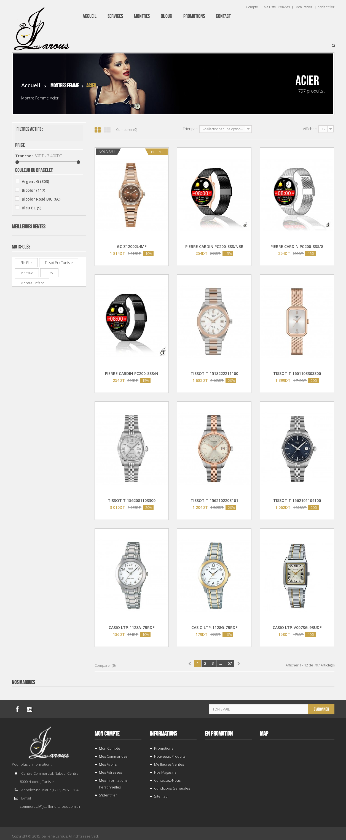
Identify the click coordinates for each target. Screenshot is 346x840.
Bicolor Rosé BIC (41, 199)
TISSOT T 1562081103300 (131, 500)
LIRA (49, 562)
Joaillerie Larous (54, 836)
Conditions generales (172, 788)
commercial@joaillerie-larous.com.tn (50, 806)
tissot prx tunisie (59, 552)
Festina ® (35, 292)
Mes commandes (113, 756)
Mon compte (107, 734)
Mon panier (304, 7)
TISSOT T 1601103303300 (297, 373)
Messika (26, 562)
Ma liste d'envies (277, 7)
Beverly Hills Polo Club (47, 248)
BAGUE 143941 (51, 365)
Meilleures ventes (28, 313)
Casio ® (33, 266)
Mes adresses (110, 772)
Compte (252, 7)
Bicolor (33, 190)
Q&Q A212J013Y (53, 499)
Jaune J (33, 225)
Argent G (35, 181)
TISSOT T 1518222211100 (214, 373)
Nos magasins (165, 772)
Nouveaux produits (169, 756)
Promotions (163, 748)
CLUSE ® (34, 274)
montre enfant (32, 572)
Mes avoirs (108, 764)
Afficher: (310, 128)
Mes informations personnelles (113, 784)
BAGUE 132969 (51, 331)
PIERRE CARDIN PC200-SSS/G (296, 246)
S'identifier (326, 7)
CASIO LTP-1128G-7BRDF (214, 627)
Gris (28, 216)
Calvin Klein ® (39, 257)
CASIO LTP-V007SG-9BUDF (297, 627)
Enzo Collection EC (43, 283)
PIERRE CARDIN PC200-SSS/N (131, 373)
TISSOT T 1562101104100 (297, 500)
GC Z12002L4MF (131, 246)
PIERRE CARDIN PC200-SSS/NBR (214, 246)
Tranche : (24, 155)
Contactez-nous (167, 780)
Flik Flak (26, 552)
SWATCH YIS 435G (55, 466)
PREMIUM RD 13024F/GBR (62, 432)
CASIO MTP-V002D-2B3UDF (56, 401)
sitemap (161, 796)
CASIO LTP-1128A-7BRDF (131, 627)
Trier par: (190, 128)
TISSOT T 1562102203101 (214, 500)
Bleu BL (31, 207)
